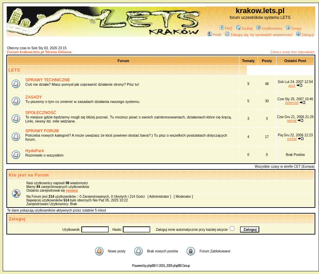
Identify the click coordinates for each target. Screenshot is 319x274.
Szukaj (244, 28)
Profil (214, 35)
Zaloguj (305, 35)
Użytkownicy (269, 28)
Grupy (293, 28)
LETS (14, 70)
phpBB (151, 266)
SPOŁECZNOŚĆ (40, 112)
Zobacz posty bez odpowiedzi (292, 52)
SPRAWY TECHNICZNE (47, 80)
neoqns (72, 190)
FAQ (226, 28)
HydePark (34, 150)
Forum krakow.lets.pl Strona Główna (39, 52)
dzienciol (291, 103)
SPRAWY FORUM (42, 131)
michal (292, 139)
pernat (291, 120)
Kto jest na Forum (29, 175)
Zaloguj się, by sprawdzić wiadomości (258, 35)
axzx (291, 85)
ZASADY (33, 97)
